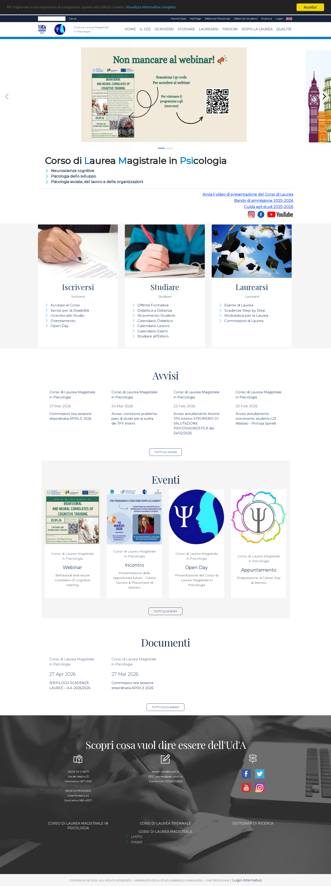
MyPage (195, 18)
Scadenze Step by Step (244, 310)
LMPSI (137, 836)
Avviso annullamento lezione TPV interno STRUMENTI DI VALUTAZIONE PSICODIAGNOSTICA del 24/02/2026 (197, 423)
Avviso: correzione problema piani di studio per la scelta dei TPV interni (134, 419)
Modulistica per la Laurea (246, 315)
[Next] (324, 97)
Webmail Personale (217, 18)
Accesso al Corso (65, 305)
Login (279, 18)
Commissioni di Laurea (243, 321)
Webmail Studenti (246, 18)
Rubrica (266, 18)
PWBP (137, 842)
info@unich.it (170, 771)
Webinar (72, 567)
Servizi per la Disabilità (70, 310)
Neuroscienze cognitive (72, 171)
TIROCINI (230, 29)
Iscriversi (164, 29)
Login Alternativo (247, 880)
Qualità (283, 29)
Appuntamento (258, 570)
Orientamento (63, 321)
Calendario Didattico (155, 321)
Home (130, 29)
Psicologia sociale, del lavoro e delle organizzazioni (97, 182)
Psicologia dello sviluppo (73, 176)
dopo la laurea (257, 29)
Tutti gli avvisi (165, 452)
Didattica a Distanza (154, 310)
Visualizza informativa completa (151, 7)
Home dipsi (178, 18)
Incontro (134, 565)
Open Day (59, 326)
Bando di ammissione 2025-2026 (263, 200)
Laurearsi (209, 29)
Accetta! (310, 7)
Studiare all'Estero (153, 336)
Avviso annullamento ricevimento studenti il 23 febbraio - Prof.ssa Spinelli (256, 419)
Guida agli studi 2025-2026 (268, 207)
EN (289, 19)
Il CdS (145, 29)
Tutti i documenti (165, 707)
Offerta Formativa (152, 305)
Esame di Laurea (238, 305)
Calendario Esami (152, 331)
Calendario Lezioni (153, 326)
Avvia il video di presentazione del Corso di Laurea (248, 194)
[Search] (52, 18)
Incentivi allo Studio (67, 315)
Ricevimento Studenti (156, 315)
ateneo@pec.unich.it (169, 776)
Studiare (186, 29)
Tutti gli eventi (165, 611)
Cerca (72, 18)
